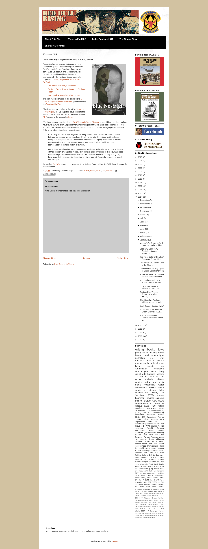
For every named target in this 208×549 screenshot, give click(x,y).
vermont (161, 430)
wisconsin (144, 464)
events (151, 366)
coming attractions (145, 382)
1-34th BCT (146, 482)
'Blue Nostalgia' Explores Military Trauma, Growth (151, 301)
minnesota (159, 368)
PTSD (98, 170)
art (145, 390)
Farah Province (140, 496)
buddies (151, 374)
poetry (138, 352)
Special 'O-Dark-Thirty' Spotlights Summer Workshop (149, 251)
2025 (140, 157)
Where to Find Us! (77, 39)
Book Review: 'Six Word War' (152, 306)
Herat (145, 509)
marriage (160, 448)
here (70, 117)
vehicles (161, 415)
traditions (139, 360)
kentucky (138, 424)
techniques (159, 355)
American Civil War (54, 104)
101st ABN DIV (150, 435)
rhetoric (139, 363)
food (136, 504)
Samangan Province (157, 511)
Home (86, 258)
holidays (138, 406)
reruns (137, 478)
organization (147, 507)
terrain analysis (144, 379)
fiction (138, 366)
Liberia (137, 511)
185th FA (161, 491)
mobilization (140, 408)
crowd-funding (158, 412)
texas (141, 471)
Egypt (151, 464)
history (161, 371)
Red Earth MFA (151, 453)
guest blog (138, 515)
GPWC (156, 480)
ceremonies (140, 410)
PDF (45, 117)
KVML (156, 464)
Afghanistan (141, 368)
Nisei (150, 500)
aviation (137, 502)
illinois (151, 439)
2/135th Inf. (156, 482)
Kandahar (160, 471)
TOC (153, 406)
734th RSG (139, 493)
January (143, 240)
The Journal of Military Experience (62, 86)
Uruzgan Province (158, 500)
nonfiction (140, 358)
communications (143, 403)
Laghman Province (144, 398)
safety (143, 478)
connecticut (160, 502)
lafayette (143, 504)
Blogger (115, 541)
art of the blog (149, 352)
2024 (140, 161)
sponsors (139, 428)
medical (161, 426)
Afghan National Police (151, 493)
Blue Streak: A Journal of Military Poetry (64, 95)
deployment (141, 387)
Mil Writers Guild (142, 487)
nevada (161, 515)
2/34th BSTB (151, 441)
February (144, 236)
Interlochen (155, 485)
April (142, 229)
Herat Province (144, 485)
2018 (140, 182)
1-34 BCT (146, 412)
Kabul (156, 450)
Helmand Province (142, 448)
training (138, 401)
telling (151, 430)
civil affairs (152, 502)
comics (160, 395)
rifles (158, 462)
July (142, 218)
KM (154, 471)
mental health (141, 444)
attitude (152, 390)
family (146, 363)
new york (153, 444)
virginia (152, 517)
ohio (136, 471)
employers (155, 513)
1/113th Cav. (150, 401)
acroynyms (151, 408)
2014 (140, 197)
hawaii (162, 489)
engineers (155, 489)
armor (162, 453)
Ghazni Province (152, 496)
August (143, 214)
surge (137, 464)
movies (152, 387)
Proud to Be (140, 426)
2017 (140, 186)
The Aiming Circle (128, 39)
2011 (140, 333)
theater (161, 444)
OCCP (143, 511)
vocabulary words (154, 384)
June (142, 222)
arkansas (138, 489)
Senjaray (138, 513)
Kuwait (161, 485)
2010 (140, 336)
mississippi (139, 415)
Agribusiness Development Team (149, 446)
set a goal (139, 491)
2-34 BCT (157, 358)
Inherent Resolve (154, 509)
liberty (162, 469)
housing (156, 515)
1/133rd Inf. (141, 376)
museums (151, 415)
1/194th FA (139, 480)
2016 (140, 190)
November (144, 204)
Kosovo (154, 498)
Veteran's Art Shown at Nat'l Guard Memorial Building (151, 244)
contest (143, 439)
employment (152, 473)
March (143, 233)
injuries (154, 426)
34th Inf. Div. (157, 376)
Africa (151, 450)
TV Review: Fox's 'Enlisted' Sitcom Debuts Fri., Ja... (151, 310)
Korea (162, 480)
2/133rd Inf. (160, 507)
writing (109, 170)
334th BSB (140, 417)
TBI (103, 170)
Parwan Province (151, 437)
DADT (162, 493)
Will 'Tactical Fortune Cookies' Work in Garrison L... (151, 317)
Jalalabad (147, 498)
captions (144, 502)
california (159, 398)
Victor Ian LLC (156, 421)
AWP (146, 471)
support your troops (145, 371)
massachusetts (153, 504)
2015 (140, 193)
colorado (138, 482)
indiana (145, 455)
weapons (139, 441)
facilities (138, 455)
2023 (140, 164)
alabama (148, 513)
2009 (140, 340)
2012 (140, 329)
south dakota (152, 478)
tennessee (146, 517)
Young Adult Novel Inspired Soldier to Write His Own (151, 281)
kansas (156, 469)
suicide (138, 435)
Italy (150, 471)
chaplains (146, 489)
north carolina (147, 475)
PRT (136, 473)
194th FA (148, 480)
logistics (146, 419)
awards (138, 462)
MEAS (86, 170)
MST (157, 466)
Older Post (123, 258)
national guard (157, 363)
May (142, 225)
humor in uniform (144, 355)
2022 (140, 168)
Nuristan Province (156, 459)
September (145, 211)
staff (162, 462)
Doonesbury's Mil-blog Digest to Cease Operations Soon (152, 270)
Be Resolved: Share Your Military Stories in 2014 (150, 287)
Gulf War (56, 164)
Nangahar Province (141, 500)
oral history (151, 392)
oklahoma (160, 439)
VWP (148, 426)
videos (162, 478)
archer (153, 448)
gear (146, 432)
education (152, 462)
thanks (147, 406)
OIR (147, 511)
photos (161, 408)
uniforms (160, 379)
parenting (160, 432)
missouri (154, 419)
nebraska (152, 432)
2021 (140, 172)
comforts (143, 473)
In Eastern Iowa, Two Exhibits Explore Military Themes (152, 275)
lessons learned (155, 360)
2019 (140, 179)
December (144, 200)
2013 (140, 325)
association (139, 430)
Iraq (162, 366)
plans (154, 507)
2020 (140, 175)
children (160, 374)
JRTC (162, 509)
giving (151, 469)
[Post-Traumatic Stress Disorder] (86, 122)
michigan (161, 473)
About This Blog (53, 39)
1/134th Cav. (154, 455)
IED (145, 459)
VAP (143, 513)
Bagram (146, 424)
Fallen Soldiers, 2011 (102, 39)
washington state (150, 491)
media (92, 170)
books (151, 349)
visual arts (140, 374)
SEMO (161, 441)
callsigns (144, 462)
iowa (161, 349)
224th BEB (139, 509)
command (139, 432)
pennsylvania (159, 475)
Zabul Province (158, 487)
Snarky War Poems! (55, 46)
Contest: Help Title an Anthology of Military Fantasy (149, 294)
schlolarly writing (142, 450)
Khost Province (149, 466)
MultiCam (161, 498)
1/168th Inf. (158, 403)
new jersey (138, 517)
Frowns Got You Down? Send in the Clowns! (152, 264)
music (137, 475)
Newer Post (49, 258)
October (143, 207)
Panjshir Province (155, 428)
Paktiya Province (157, 424)
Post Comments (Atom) (64, 264)
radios (161, 437)
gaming (161, 513)
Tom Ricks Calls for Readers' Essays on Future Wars (152, 258)
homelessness (148, 515)
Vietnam (161, 406)
